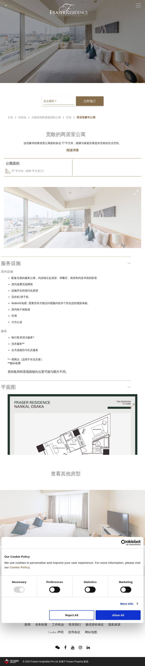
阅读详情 (72, 150)
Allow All (118, 615)
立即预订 (90, 101)
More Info (126, 603)
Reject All (71, 615)
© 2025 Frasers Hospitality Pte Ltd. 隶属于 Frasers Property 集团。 (56, 661)
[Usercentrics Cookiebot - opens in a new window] (124, 543)
